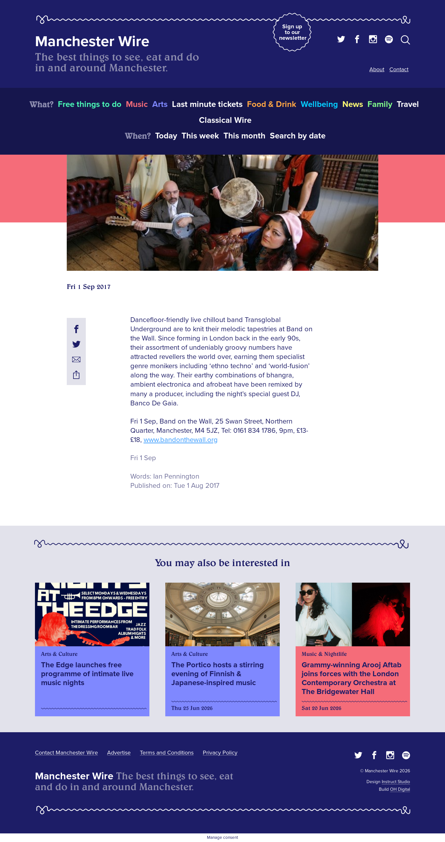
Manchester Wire (92, 41)
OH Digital (400, 789)
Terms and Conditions (167, 752)
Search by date (297, 136)
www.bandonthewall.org (181, 440)
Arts (160, 104)
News (352, 104)
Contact (398, 69)
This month (244, 136)
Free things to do (89, 104)
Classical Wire (225, 120)
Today (166, 136)
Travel (408, 104)
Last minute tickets (207, 104)
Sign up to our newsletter (292, 32)
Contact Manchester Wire (66, 752)
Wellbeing (319, 104)
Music (137, 104)
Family (379, 104)
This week (200, 136)
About (376, 69)
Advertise (119, 752)
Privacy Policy (220, 752)
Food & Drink (271, 104)
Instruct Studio (396, 781)
